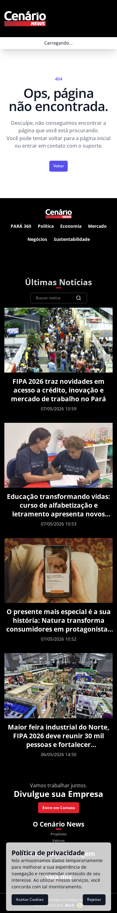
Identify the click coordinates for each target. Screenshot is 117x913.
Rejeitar (94, 899)
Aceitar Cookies (30, 899)
